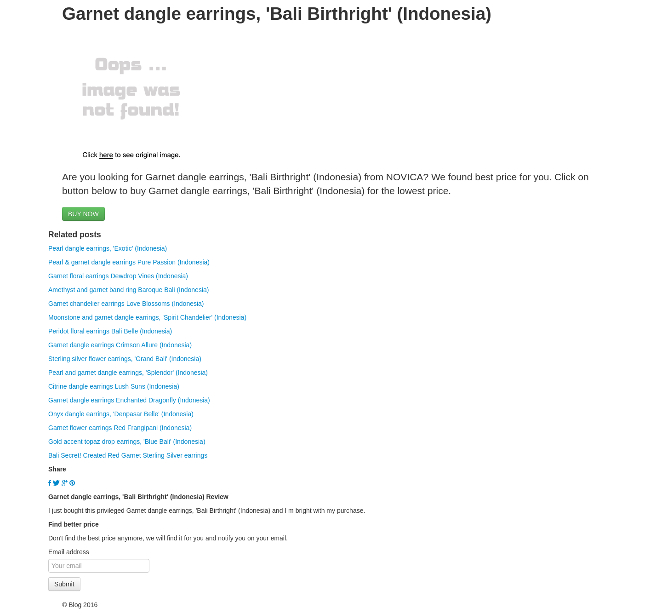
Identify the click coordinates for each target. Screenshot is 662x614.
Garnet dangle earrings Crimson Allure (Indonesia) (120, 345)
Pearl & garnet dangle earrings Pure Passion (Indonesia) (129, 262)
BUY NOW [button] (83, 214)
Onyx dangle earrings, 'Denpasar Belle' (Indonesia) (121, 414)
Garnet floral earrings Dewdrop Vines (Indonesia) (118, 276)
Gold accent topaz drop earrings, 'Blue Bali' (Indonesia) (126, 441)
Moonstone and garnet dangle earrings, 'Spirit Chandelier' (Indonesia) (147, 317)
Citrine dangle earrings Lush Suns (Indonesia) (113, 386)
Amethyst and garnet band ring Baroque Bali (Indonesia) (128, 289)
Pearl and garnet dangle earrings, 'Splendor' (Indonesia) (128, 372)
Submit (64, 584)
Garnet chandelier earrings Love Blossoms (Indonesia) (126, 303)
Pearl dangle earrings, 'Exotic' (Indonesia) (107, 248)
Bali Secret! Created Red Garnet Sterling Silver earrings (127, 455)
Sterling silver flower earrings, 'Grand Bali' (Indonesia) (124, 358)
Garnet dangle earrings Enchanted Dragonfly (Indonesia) (129, 400)
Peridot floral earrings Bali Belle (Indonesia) (110, 331)
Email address (68, 552)
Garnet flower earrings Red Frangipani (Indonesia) (120, 427)
